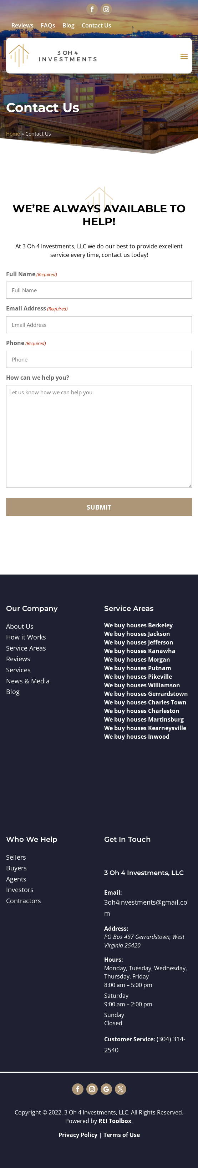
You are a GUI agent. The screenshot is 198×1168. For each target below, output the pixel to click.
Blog (68, 25)
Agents (16, 879)
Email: (113, 892)
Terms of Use (121, 1135)
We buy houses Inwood (136, 736)
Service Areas (26, 648)
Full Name (31, 274)
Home (13, 133)
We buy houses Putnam (137, 668)
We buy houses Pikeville (138, 677)
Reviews (22, 25)
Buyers (16, 868)
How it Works (26, 637)
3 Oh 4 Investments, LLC (144, 873)
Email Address (37, 308)
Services (18, 670)
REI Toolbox (114, 1121)
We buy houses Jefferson (138, 642)
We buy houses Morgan (137, 659)
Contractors (23, 900)
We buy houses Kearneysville (145, 728)
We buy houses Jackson (137, 634)
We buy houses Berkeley (138, 625)
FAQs (48, 25)
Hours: (113, 960)
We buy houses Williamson (142, 685)
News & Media (28, 681)
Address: (116, 928)
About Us (20, 626)
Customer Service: (129, 1039)
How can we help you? (37, 377)
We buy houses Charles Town (145, 702)
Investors (20, 889)
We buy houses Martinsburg (144, 719)
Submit (99, 507)
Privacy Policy (78, 1135)
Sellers (16, 857)
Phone (26, 343)
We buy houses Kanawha (140, 651)
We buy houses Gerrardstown (146, 694)
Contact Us (96, 25)
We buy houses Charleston (141, 711)
